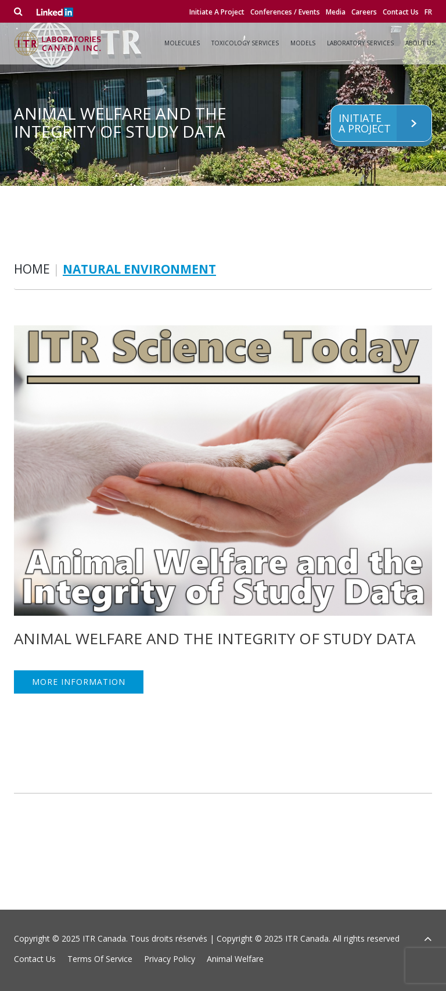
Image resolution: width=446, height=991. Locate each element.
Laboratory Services (360, 43)
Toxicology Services (245, 43)
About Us (420, 43)
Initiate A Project (216, 12)
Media (336, 12)
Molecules (182, 43)
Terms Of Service (99, 958)
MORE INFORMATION (78, 681)
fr (428, 12)
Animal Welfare (235, 958)
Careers (364, 12)
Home (32, 269)
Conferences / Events (285, 12)
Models (302, 43)
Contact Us (401, 12)
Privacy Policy (169, 958)
